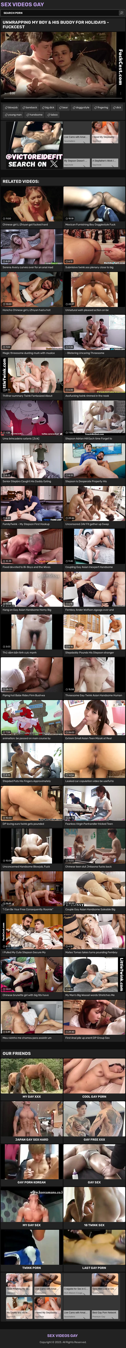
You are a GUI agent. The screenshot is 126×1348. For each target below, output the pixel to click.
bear (65, 107)
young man (15, 114)
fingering (102, 107)
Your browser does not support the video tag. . (63, 67)
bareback (31, 107)
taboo (54, 114)
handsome (36, 114)
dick (118, 107)
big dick (49, 107)
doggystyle (82, 107)
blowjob (13, 107)
